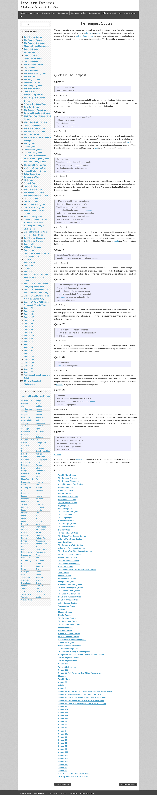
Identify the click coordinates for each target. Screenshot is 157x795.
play (91, 33)
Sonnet (38, 572)
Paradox (39, 533)
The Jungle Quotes (66, 518)
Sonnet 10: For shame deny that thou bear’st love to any (82, 697)
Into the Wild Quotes (67, 499)
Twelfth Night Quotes (67, 475)
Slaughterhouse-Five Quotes (70, 484)
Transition (25, 597)
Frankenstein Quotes (67, 579)
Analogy (24, 412)
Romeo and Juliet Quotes (69, 633)
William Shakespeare (84, 36)
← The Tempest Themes (63, 784)
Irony (38, 502)
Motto (23, 521)
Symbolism (25, 580)
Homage (39, 488)
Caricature (25, 437)
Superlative (25, 577)
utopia (116, 241)
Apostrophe (25, 426)
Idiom (38, 493)
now (127, 142)
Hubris (23, 490)
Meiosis (39, 510)
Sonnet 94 (62, 749)
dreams (62, 297)
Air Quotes (62, 609)
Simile (38, 569)
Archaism (39, 426)
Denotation (25, 451)
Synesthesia (26, 583)
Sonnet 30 (62, 682)
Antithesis (39, 420)
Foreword (39, 482)
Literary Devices (37, 3)
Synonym (39, 583)
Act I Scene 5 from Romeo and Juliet (74, 774)
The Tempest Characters (68, 481)
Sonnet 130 (63, 664)
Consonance (41, 448)
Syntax (24, 586)
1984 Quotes (63, 573)
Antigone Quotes (65, 490)
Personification (41, 544)
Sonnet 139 (63, 758)
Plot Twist (39, 547)
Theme (24, 589)
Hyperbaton (40, 490)
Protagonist (25, 558)
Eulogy (24, 471)
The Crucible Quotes (67, 618)
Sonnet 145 (63, 734)
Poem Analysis (63, 13)
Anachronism (26, 409)
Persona (24, 544)
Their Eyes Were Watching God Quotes (75, 551)
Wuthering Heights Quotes (69, 554)
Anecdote (39, 415)
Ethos (38, 468)
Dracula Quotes (65, 530)
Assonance (25, 431)
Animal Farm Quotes (67, 643)
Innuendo (39, 499)
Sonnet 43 (62, 728)
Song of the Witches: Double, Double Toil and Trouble (81, 655)
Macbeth (62, 676)
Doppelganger (41, 460)
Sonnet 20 (62, 725)
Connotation (26, 448)
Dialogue (39, 454)
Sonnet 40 (62, 746)
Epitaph (39, 465)
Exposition (40, 474)
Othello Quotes (64, 576)
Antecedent (40, 417)
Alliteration (40, 403)
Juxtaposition (41, 504)
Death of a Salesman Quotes (70, 597)
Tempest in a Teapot (66, 606)
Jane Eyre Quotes (65, 542)
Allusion (24, 406)
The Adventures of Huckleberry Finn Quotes (77, 570)
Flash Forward (27, 479)
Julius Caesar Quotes (67, 603)
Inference (25, 499)
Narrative (39, 521)
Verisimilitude (26, 600)
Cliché (38, 440)
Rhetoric (24, 563)
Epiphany (25, 465)
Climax (24, 443)
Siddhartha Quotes (66, 521)
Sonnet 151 (63, 713)
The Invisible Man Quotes (69, 512)
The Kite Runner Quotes (68, 560)
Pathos (24, 541)
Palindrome (40, 530)
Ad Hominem (26, 401)
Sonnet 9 (62, 731)
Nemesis (24, 524)
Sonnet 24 (62, 740)
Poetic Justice (41, 549)
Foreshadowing (27, 482)
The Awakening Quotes (68, 621)
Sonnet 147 (63, 716)
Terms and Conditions (87, 793)
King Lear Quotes (65, 566)
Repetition (40, 561)
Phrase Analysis (94, 13)
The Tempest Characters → (128, 784)
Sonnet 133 (63, 755)
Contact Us (63, 793)
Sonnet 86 (62, 737)
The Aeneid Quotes (66, 527)
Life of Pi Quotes (65, 509)
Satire (23, 569)
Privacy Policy (73, 793)
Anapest (39, 412)
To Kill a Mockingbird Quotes (70, 588)
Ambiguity (39, 406)
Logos (23, 510)
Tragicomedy (26, 594)
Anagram (39, 409)
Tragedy (39, 591)
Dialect (24, 454)
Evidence (25, 474)
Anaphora (25, 415)
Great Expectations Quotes (69, 646)
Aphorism (25, 423)
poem (98, 33)
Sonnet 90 (62, 770)
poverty (89, 210)
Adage (38, 401)
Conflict (39, 445)
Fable (23, 476)
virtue (60, 366)
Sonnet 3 (62, 688)
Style (23, 575)
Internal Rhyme (27, 502)
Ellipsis (38, 462)
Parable (24, 533)
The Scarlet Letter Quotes (69, 594)
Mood (23, 518)
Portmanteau (41, 552)
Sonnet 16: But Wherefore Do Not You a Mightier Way (81, 700)
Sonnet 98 (62, 722)
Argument (39, 429)
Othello (61, 685)
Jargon (24, 504)
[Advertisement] (95, 56)
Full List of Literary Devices (29, 13)
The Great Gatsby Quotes (69, 591)
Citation (22, 17)
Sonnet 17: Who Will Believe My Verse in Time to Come (82, 703)
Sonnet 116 (63, 719)
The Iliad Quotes (65, 515)
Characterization (27, 440)
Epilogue (57, 454)
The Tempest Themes (67, 478)
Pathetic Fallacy (42, 538)
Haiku (38, 485)
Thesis (38, 589)
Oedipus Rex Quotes (67, 582)
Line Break (40, 507)
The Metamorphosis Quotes (70, 624)
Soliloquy (25, 572)
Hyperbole (25, 493)
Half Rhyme (26, 488)
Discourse (25, 460)
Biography (40, 431)
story (87, 33)
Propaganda (26, 555)
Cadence (39, 434)
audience (80, 459)
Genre (23, 485)
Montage (39, 516)
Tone (23, 591)
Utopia (38, 597)
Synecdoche (40, 580)
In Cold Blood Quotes (67, 557)
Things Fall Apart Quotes (69, 533)
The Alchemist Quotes (67, 502)
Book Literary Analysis (78, 13)
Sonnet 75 (62, 707)
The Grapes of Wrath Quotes (70, 545)
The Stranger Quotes (67, 524)
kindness (59, 385)
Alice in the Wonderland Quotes (72, 639)
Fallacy (38, 476)
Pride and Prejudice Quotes (70, 585)
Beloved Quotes (65, 630)
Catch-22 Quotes (65, 487)
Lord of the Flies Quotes (68, 636)
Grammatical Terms (48, 13)
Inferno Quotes (64, 493)
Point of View (26, 552)
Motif (37, 518)
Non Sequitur (41, 524)
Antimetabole (26, 420)
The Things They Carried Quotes (72, 536)
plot (96, 148)
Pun (37, 558)
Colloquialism (41, 443)
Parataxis (39, 535)
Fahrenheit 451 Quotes (68, 496)
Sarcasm (39, 566)
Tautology (39, 586)
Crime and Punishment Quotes (71, 548)
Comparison (26, 445)
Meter (23, 516)
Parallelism (25, 535)
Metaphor (39, 513)
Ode (23, 527)
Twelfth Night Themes (67, 661)
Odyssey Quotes (65, 627)
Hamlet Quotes (64, 615)
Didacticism (40, 457)
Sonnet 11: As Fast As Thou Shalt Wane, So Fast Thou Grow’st (85, 691)
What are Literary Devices (112, 13)
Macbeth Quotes (65, 612)
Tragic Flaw (40, 594)
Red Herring (26, 561)
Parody (24, 538)
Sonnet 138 (63, 670)
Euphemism (40, 471)
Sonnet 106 (63, 710)
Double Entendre (28, 462)
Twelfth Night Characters (69, 658)
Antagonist (25, 417)
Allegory (24, 403)
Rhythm (24, 566)
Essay (23, 468)
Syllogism (39, 577)
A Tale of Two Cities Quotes (70, 539)
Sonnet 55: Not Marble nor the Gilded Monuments (79, 673)
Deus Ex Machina (43, 451)
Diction (24, 457)
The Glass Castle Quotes (69, 563)
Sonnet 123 (63, 761)
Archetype (25, 429)
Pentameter (40, 541)
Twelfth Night (64, 679)
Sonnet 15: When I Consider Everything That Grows (80, 694)
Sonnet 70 (62, 767)
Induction (39, 496)
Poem (23, 549)
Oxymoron (25, 530)
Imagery (24, 496)
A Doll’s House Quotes (68, 649)
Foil (37, 479)
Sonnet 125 (63, 764)
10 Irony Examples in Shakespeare (73, 777)
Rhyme (38, 563)
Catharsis (39, 437)
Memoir (24, 513)
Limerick (24, 507)
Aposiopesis (40, 423)
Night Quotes (64, 506)
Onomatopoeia (41, 527)
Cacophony (25, 434)
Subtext (39, 575)
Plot (22, 547)
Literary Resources (130, 13)
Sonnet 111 (63, 752)
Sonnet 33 (62, 743)
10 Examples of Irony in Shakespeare (74, 652)
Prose (38, 555)
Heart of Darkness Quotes (69, 600)
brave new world (88, 402)
